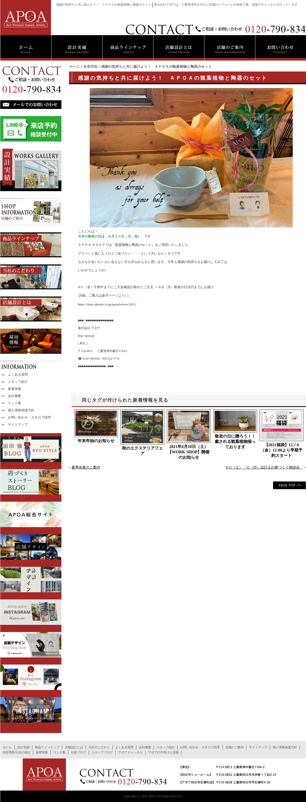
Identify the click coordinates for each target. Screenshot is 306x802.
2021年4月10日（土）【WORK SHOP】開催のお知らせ (188, 451)
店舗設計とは (74, 747)
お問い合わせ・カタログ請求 (29, 417)
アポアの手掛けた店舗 (163, 752)
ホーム (74, 66)
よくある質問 (18, 374)
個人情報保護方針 (21, 410)
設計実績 (23, 747)
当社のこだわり (99, 747)
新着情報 (90, 66)
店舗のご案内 (234, 747)
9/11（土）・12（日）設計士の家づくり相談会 (264, 467)
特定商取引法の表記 (16, 752)
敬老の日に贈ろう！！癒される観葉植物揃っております (235, 441)
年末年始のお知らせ (96, 441)
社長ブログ (78, 752)
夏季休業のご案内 (86, 467)
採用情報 (42, 752)
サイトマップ (18, 424)
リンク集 (14, 403)
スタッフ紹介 (18, 382)
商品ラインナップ (47, 747)
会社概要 (14, 396)
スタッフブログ (102, 752)
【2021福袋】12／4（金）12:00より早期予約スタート (281, 450)
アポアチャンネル (130, 752)
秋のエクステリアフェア (142, 451)
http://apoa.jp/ (86, 335)
